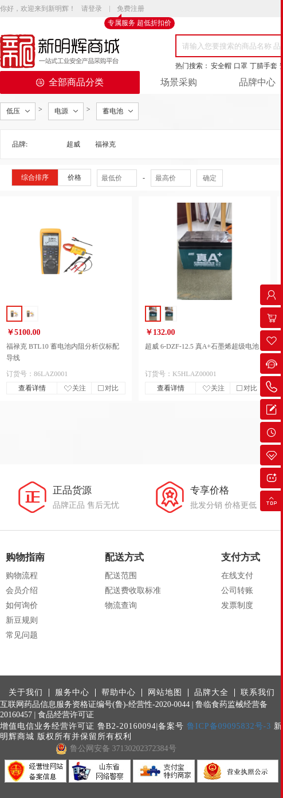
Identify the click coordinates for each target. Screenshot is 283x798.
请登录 (91, 9)
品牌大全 (211, 693)
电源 (61, 111)
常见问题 (22, 635)
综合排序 (35, 177)
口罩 (240, 66)
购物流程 (22, 575)
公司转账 (237, 590)
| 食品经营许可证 (64, 714)
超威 (73, 144)
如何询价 (22, 605)
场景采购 (178, 82)
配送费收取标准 (133, 590)
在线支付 (237, 575)
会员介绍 (22, 590)
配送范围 (121, 575)
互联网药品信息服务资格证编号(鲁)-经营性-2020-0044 (95, 704)
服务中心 (72, 693)
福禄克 (105, 144)
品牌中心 (257, 82)
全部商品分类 (70, 82)
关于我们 (26, 693)
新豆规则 (22, 620)
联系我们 (258, 693)
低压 (13, 111)
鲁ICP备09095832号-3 (229, 726)
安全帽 (221, 66)
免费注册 (130, 9)
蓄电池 (113, 111)
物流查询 (121, 605)
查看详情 (32, 388)
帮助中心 (118, 693)
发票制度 (237, 605)
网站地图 (165, 693)
